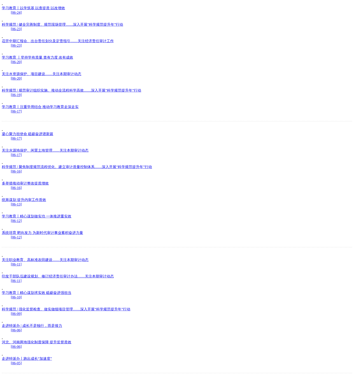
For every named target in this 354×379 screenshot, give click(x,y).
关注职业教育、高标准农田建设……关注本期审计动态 (45, 260)
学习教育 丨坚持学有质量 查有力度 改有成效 (37, 57)
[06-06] (16, 330)
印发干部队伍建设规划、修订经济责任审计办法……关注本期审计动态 (58, 276)
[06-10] (16, 297)
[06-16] (16, 171)
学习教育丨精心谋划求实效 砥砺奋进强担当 (36, 293)
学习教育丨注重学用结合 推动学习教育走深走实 (40, 107)
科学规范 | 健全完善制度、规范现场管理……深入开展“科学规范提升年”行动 (62, 24)
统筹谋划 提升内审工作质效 (24, 200)
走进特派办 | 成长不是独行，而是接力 (32, 326)
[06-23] (16, 29)
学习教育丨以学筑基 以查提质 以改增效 (33, 8)
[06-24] (16, 12)
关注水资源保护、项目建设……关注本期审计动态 (41, 74)
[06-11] (16, 264)
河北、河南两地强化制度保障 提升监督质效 (36, 342)
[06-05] (16, 363)
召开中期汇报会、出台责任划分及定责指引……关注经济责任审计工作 (58, 41)
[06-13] (16, 204)
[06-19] (16, 95)
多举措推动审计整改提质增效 (25, 183)
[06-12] (16, 221)
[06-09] (16, 314)
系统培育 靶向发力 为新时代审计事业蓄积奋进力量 (42, 233)
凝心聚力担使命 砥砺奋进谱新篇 (27, 134)
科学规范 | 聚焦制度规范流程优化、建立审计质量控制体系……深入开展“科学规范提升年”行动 (77, 167)
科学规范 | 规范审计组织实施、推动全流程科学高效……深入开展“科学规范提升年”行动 (71, 90)
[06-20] (16, 62)
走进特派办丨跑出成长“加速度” (27, 359)
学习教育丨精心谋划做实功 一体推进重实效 (36, 216)
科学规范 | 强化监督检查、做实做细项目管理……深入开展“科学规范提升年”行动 (66, 309)
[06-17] (16, 111)
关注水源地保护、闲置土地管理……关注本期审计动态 (45, 150)
